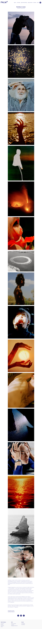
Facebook (23, 624)
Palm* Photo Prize (24, 2)
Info (12, 622)
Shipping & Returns (14, 625)
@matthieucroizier (11, 610)
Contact (12, 624)
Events (2, 624)
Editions (34, 2)
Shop (38, 2)
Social (22, 622)
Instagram (23, 623)
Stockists (2, 625)
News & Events (30, 2)
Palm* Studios (3, 622)
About (15, 2)
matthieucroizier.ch (11, 611)
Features (18, 2)
